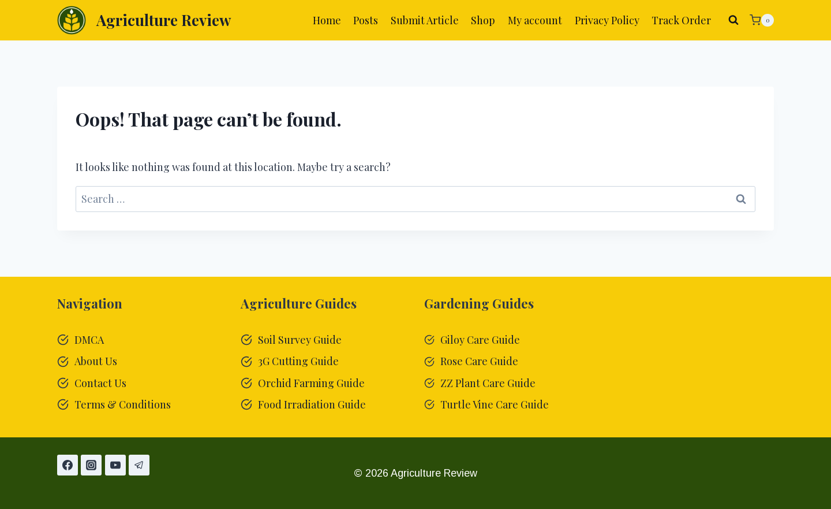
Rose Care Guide (479, 361)
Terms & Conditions (122, 404)
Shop (483, 20)
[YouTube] (115, 465)
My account (535, 20)
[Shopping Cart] (762, 20)
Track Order (681, 20)
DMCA (89, 340)
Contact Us (100, 383)
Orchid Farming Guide (311, 383)
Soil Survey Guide (300, 340)
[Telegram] (139, 465)
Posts (365, 20)
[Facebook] (67, 465)
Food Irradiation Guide (312, 404)
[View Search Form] (733, 20)
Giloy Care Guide (480, 340)
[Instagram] (91, 465)
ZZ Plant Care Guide (488, 383)
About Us (95, 361)
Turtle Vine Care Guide (494, 404)
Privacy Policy (607, 20)
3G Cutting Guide (298, 361)
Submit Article (425, 20)
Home (327, 20)
